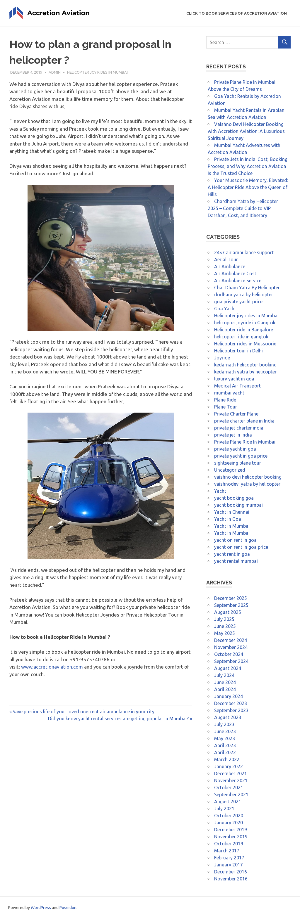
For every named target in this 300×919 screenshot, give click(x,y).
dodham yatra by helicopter (243, 294)
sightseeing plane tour (237, 462)
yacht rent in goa (232, 554)
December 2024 (230, 640)
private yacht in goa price (240, 455)
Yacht (220, 491)
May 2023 (224, 738)
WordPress (41, 907)
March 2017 (226, 850)
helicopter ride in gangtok (241, 336)
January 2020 (228, 822)
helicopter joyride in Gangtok (244, 322)
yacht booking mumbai (238, 505)
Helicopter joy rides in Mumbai (97, 72)
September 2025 (231, 605)
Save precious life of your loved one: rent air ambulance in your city (83, 711)
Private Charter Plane (236, 413)
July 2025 (224, 619)
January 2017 (228, 864)
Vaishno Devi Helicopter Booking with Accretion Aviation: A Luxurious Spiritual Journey (246, 131)
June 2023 (225, 731)
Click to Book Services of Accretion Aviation (236, 13)
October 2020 (228, 815)
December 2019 (230, 829)
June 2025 (225, 626)
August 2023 (227, 717)
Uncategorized (229, 470)
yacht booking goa (234, 498)
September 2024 (231, 661)
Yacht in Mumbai (232, 526)
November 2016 (231, 878)
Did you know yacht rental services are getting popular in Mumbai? (118, 718)
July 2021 (224, 808)
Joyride (222, 357)
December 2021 (230, 773)
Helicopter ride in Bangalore (243, 329)
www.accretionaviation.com (52, 666)
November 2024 (231, 647)
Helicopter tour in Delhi (238, 350)
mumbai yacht (229, 392)
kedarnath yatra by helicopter (245, 371)
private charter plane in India (244, 420)
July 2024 (224, 675)
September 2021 (231, 794)
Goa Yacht (225, 308)
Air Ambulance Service (237, 280)
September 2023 (231, 710)
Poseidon (67, 907)
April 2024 (225, 689)
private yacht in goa (235, 448)
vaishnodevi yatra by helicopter (247, 484)
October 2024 (228, 654)
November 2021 (231, 780)
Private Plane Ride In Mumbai (244, 441)
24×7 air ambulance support (244, 252)
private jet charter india (238, 427)
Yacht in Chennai (231, 512)
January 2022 (228, 766)
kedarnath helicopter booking (245, 364)
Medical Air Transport (237, 385)
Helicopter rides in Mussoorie (245, 343)
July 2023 (224, 724)
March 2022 (226, 759)
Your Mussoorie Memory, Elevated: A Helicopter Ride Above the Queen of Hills (248, 187)
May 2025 (224, 633)
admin (55, 72)
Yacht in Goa (227, 519)
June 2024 (225, 682)
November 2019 (231, 836)
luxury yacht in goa (234, 378)
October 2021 (228, 787)
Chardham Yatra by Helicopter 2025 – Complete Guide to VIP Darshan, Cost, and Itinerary (243, 208)
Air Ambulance (229, 266)
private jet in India (233, 434)
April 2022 (225, 752)
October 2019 (228, 843)
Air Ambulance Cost (235, 273)
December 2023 (230, 703)
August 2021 (227, 801)
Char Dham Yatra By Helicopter (247, 287)
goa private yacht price (238, 301)
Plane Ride (225, 399)
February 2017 (229, 857)
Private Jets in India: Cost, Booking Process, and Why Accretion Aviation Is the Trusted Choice (247, 166)
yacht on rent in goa (235, 540)
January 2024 (228, 696)
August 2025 (227, 612)
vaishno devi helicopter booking (248, 477)
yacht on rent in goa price (241, 547)
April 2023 (225, 745)
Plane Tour (225, 406)
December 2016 (230, 871)
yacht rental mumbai (236, 561)
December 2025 (230, 598)
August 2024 (227, 668)
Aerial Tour (226, 259)
